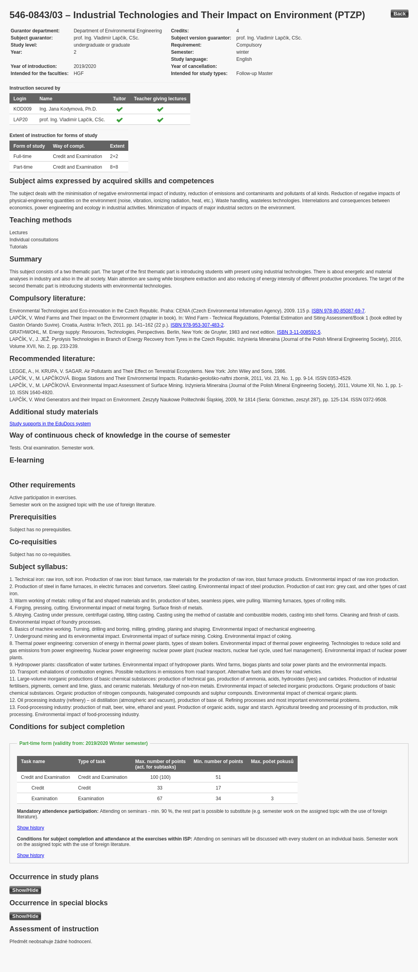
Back (400, 14)
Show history (30, 828)
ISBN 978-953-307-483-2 (197, 325)
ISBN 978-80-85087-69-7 (338, 311)
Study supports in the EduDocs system (50, 424)
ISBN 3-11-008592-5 (299, 332)
